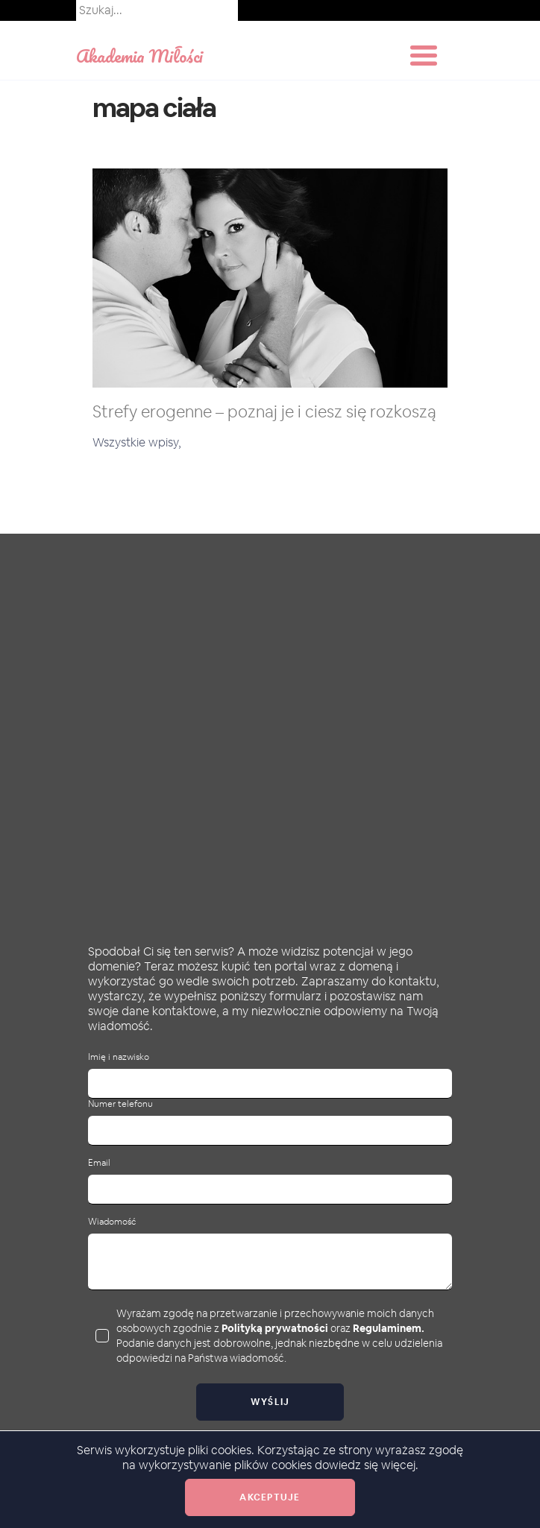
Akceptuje (269, 1497)
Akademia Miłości (139, 55)
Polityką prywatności (275, 1328)
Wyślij (270, 1402)
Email (99, 1163)
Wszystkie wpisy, (136, 442)
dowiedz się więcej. (366, 1465)
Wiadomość (112, 1222)
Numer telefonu (120, 1104)
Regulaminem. (388, 1328)
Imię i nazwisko (118, 1057)
